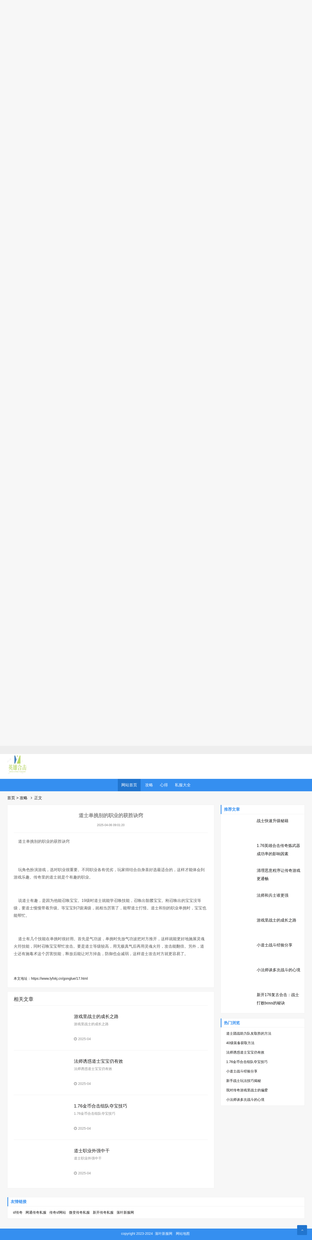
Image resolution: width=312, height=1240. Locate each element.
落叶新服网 (125, 1212)
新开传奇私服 (103, 1212)
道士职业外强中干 (92, 1150)
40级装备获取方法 (240, 1043)
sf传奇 (18, 1212)
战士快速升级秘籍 (272, 821)
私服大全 (183, 785)
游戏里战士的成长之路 (96, 1016)
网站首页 (129, 785)
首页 (11, 798)
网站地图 (183, 1234)
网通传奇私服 (36, 1212)
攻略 (149, 785)
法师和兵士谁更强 (272, 895)
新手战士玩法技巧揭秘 (243, 1081)
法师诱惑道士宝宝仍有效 (98, 1061)
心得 (164, 785)
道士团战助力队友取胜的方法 (248, 1033)
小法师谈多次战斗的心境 (278, 970)
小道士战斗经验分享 (274, 945)
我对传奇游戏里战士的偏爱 (247, 1090)
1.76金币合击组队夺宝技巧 (100, 1106)
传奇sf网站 (57, 1212)
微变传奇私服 (79, 1212)
